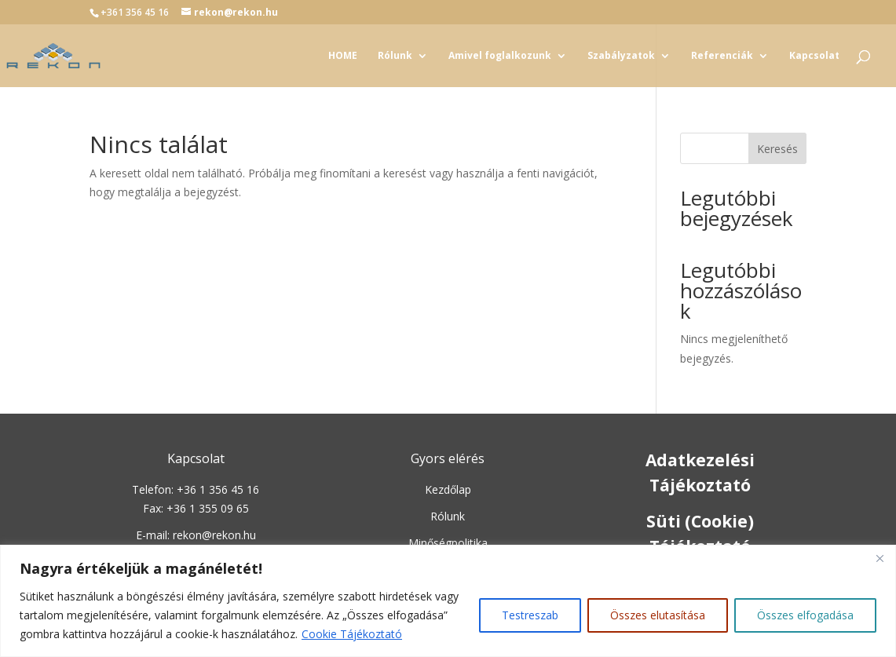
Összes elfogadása (805, 615)
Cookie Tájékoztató (352, 633)
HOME (342, 56)
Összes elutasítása (657, 615)
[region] (448, 601)
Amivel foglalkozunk (499, 56)
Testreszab (530, 615)
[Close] (879, 558)
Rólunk (395, 56)
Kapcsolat (814, 56)
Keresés (777, 148)
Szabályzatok (621, 56)
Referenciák (722, 56)
